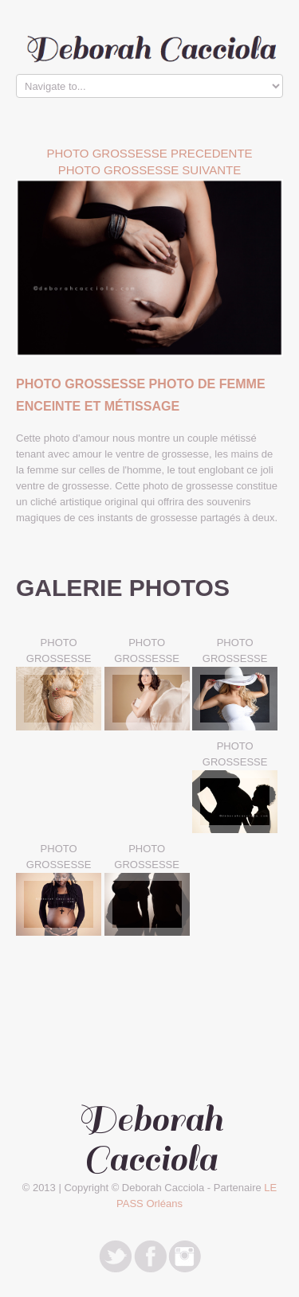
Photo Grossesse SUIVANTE (150, 170)
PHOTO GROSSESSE (59, 650)
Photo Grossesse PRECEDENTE (149, 153)
